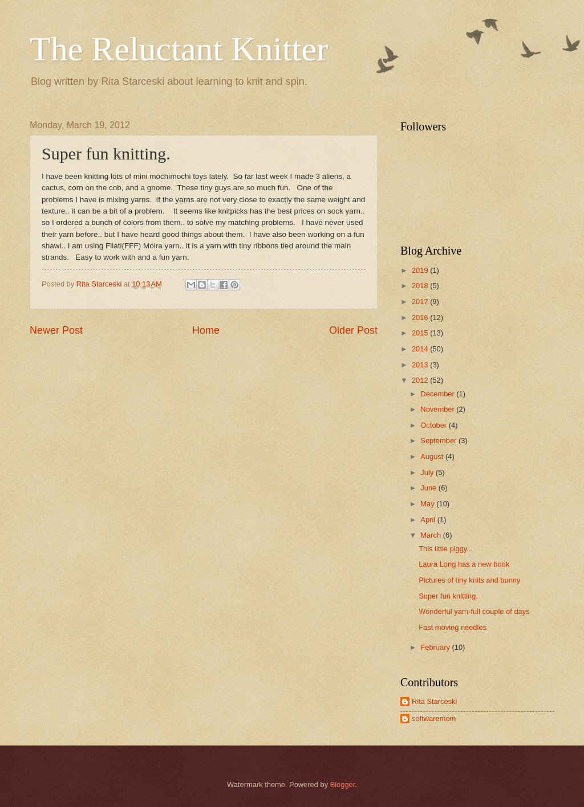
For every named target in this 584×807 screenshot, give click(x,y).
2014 (421, 349)
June (429, 488)
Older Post (353, 330)
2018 (421, 285)
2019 (421, 270)
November (438, 409)
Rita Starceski (434, 701)
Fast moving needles (452, 627)
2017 (421, 301)
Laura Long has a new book (464, 564)
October (434, 425)
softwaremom (434, 718)
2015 (421, 333)
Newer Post (56, 330)
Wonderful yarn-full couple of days (474, 611)
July (427, 472)
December (438, 394)
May (428, 503)
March (431, 535)
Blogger (342, 784)
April (428, 519)
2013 (421, 365)
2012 (421, 380)
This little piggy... (446, 548)
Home (206, 330)
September (439, 440)
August (432, 456)
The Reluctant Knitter (179, 49)
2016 (421, 317)
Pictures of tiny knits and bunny (469, 580)
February (436, 647)
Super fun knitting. (448, 596)
